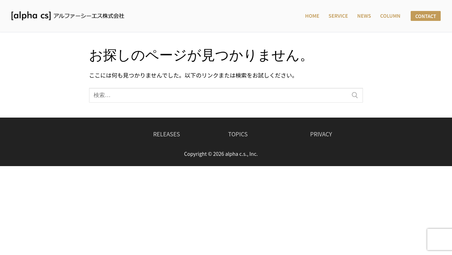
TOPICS (238, 134)
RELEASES (166, 134)
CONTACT (425, 16)
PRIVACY (321, 134)
